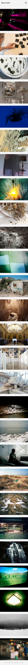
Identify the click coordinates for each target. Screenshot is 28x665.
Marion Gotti (5, 3)
